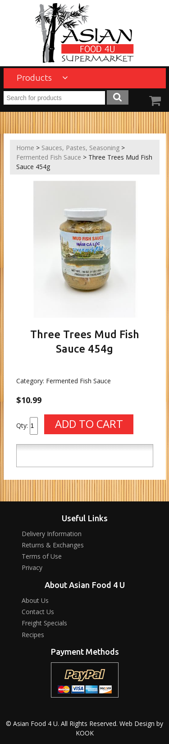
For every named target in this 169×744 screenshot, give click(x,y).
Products (43, 78)
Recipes (33, 634)
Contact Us (38, 611)
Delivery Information (52, 533)
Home (25, 147)
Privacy (32, 567)
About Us (35, 600)
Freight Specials (44, 623)
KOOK (85, 733)
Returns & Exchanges (53, 545)
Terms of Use (42, 556)
